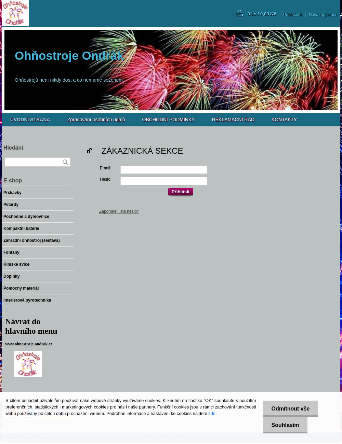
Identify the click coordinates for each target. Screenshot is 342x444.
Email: (105, 168)
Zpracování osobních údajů (96, 119)
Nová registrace (323, 14)
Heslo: (105, 179)
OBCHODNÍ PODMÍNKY (168, 119)
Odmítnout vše (290, 409)
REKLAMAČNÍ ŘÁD (233, 119)
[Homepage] (30, 119)
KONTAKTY (284, 119)
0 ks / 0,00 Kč (262, 13)
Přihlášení (293, 14)
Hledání (13, 148)
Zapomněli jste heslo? (119, 211)
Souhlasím (285, 425)
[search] (65, 162)
